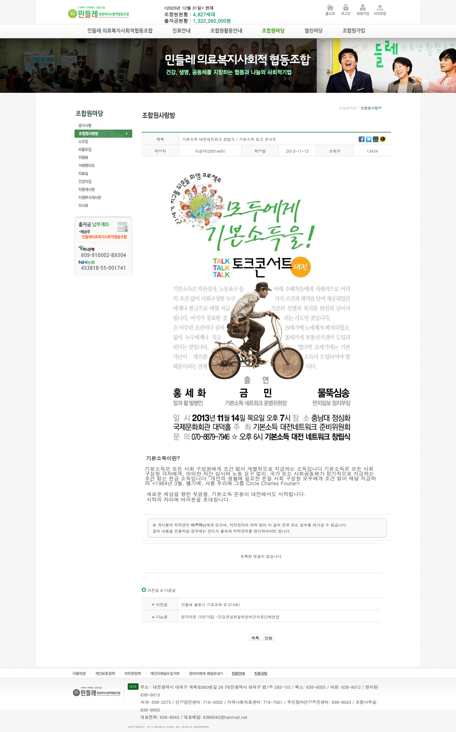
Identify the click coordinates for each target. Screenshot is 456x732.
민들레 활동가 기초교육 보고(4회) (210, 604)
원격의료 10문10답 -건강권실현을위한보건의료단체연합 (230, 616)
